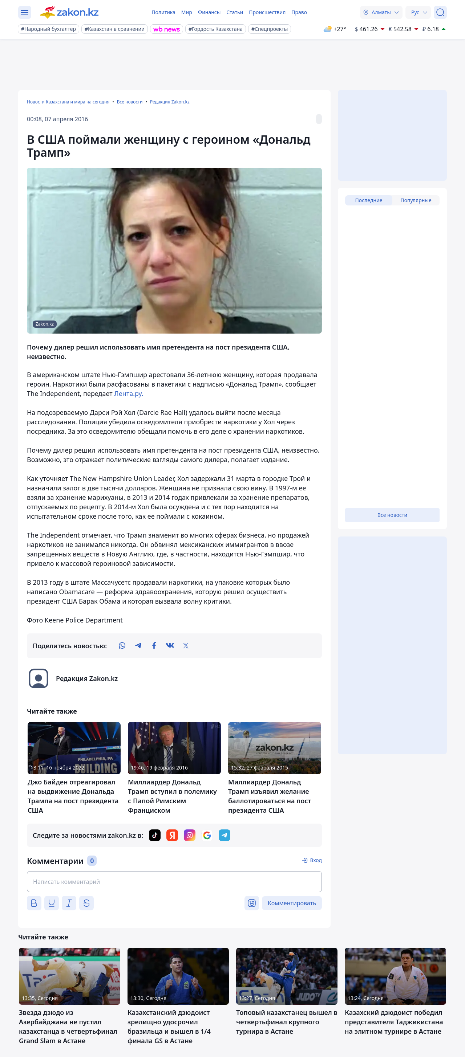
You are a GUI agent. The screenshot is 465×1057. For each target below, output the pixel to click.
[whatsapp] (122, 645)
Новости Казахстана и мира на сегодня (68, 102)
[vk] (170, 645)
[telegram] (138, 645)
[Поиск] (440, 12)
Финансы (209, 12)
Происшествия (267, 12)
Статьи (234, 12)
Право (299, 12)
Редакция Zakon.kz (170, 102)
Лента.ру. (128, 393)
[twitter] (186, 645)
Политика (163, 12)
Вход (316, 860)
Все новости (130, 102)
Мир (186, 12)
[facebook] (154, 645)
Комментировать (292, 903)
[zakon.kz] (69, 12)
